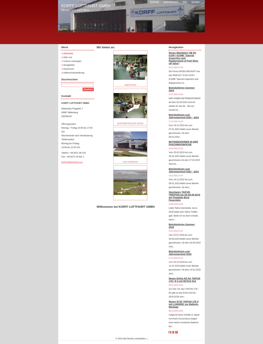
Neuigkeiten (69, 65)
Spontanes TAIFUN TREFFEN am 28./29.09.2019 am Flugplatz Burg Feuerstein (184, 196)
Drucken (196, 2)
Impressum (68, 69)
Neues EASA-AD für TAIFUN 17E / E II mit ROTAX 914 (184, 279)
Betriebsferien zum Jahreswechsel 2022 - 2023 (184, 170)
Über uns (67, 57)
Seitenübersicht (171, 2)
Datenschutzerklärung (73, 72)
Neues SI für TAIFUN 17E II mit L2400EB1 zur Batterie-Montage (184, 304)
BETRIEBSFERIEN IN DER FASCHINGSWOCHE (183, 143)
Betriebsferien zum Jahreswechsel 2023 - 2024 (184, 116)
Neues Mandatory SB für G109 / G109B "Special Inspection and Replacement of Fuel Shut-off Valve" (184, 58)
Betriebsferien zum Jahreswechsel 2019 (180, 252)
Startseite (68, 53)
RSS (185, 2)
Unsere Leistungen (72, 61)
